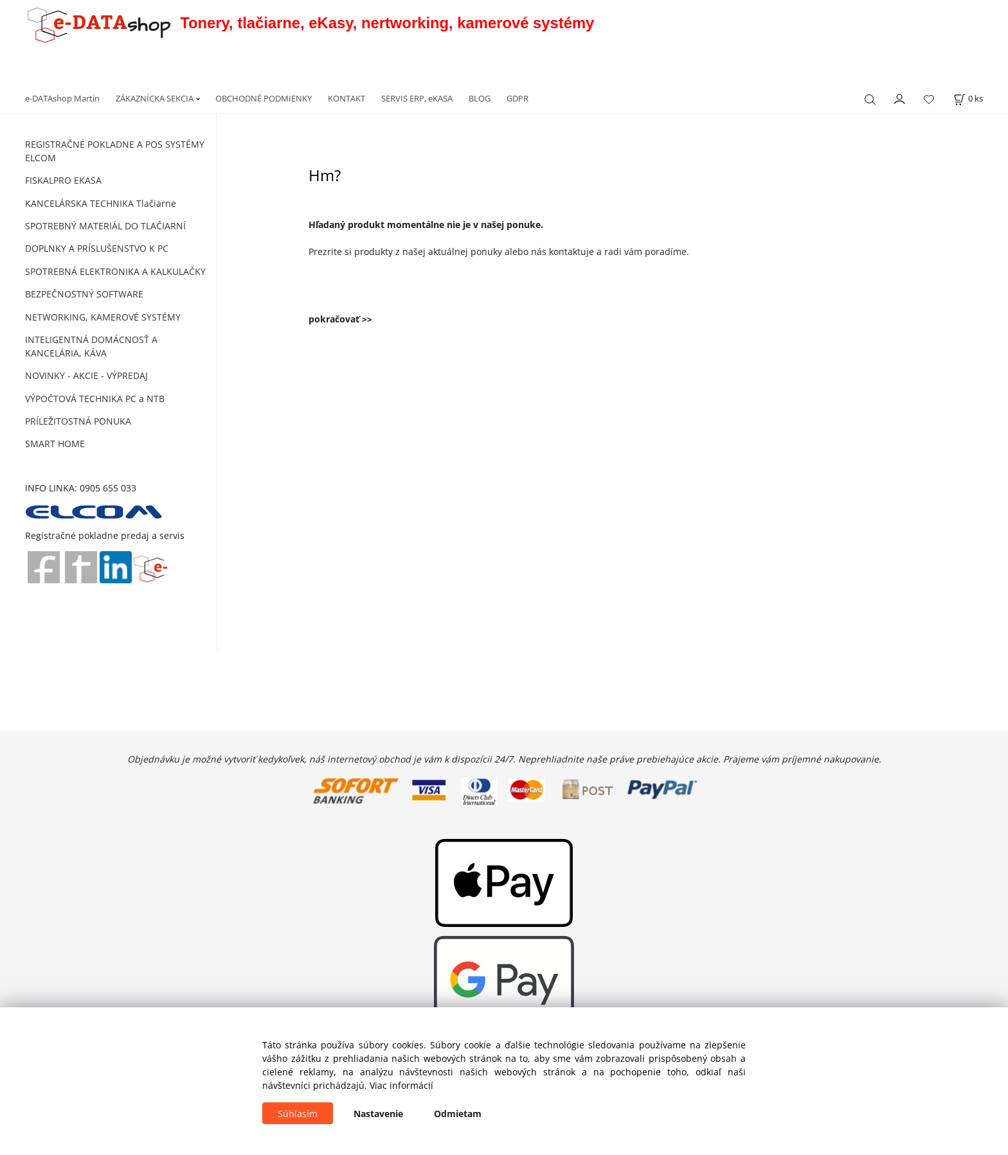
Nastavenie (378, 1113)
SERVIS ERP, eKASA (417, 98)
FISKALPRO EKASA (63, 180)
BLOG (480, 98)
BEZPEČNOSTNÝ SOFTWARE (84, 294)
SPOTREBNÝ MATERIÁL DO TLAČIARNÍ (105, 226)
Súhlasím (298, 1113)
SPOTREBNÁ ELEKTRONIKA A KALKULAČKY (115, 271)
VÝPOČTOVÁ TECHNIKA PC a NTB (95, 398)
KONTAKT (346, 98)
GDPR (517, 98)
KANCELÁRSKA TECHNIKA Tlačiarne (100, 203)
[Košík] (968, 98)
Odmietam (458, 1113)
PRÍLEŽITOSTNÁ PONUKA (78, 421)
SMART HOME (55, 443)
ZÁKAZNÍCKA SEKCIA (155, 98)
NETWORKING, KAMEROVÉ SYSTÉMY (103, 317)
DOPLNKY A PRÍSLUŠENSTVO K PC (96, 248)
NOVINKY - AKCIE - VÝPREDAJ (86, 375)
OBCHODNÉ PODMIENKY (263, 98)
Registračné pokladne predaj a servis (104, 535)
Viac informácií (401, 1085)
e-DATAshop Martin (62, 98)
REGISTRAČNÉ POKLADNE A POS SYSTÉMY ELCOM (114, 151)
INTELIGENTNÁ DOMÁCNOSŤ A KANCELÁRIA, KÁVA (91, 346)
